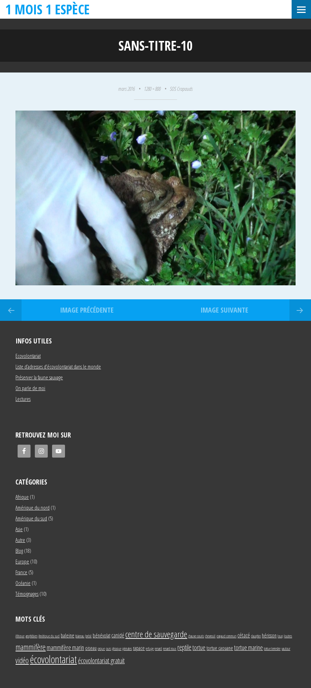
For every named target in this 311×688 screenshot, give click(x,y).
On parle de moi (30, 388)
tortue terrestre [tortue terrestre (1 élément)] (272, 648)
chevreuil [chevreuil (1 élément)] (210, 635)
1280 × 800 (152, 88)
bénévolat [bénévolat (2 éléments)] (101, 635)
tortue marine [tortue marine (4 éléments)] (248, 647)
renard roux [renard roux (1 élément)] (169, 648)
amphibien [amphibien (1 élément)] (31, 635)
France (21, 572)
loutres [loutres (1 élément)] (288, 635)
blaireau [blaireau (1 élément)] (79, 635)
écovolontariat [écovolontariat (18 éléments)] (53, 659)
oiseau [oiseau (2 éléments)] (91, 648)
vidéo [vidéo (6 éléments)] (22, 660)
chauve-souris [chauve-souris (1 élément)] (196, 635)
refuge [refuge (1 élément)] (150, 648)
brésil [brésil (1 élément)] (88, 635)
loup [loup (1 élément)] (280, 635)
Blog (19, 550)
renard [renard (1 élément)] (158, 648)
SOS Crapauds (181, 88)
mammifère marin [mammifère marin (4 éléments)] (65, 647)
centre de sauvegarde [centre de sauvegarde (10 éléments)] (156, 634)
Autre (20, 539)
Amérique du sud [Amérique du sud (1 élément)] (49, 635)
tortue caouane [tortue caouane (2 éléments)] (219, 648)
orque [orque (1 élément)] (101, 648)
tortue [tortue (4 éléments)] (198, 647)
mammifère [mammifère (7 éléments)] (30, 646)
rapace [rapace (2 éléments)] (139, 648)
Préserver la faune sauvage (39, 377)
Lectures (23, 398)
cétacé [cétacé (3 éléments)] (243, 635)
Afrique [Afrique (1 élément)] (19, 635)
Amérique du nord (32, 507)
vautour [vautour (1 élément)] (286, 648)
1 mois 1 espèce (47, 9)
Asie (19, 529)
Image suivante (224, 310)
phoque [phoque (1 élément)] (116, 648)
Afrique (22, 496)
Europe (22, 561)
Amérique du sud (31, 518)
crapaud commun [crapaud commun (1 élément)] (226, 635)
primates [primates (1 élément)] (127, 648)
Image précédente (86, 310)
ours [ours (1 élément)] (108, 648)
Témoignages (26, 593)
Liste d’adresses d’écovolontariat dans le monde (58, 366)
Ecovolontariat (28, 355)
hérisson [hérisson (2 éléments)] (269, 635)
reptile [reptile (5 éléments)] (184, 647)
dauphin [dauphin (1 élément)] (256, 635)
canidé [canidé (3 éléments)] (117, 635)
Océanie (23, 582)
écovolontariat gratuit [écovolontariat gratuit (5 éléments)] (101, 660)
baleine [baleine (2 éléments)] (67, 635)
